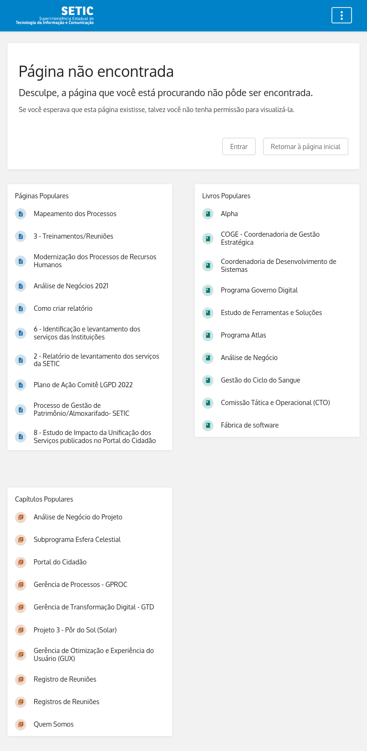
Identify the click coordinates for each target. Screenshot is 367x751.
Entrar (239, 146)
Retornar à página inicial (305, 146)
